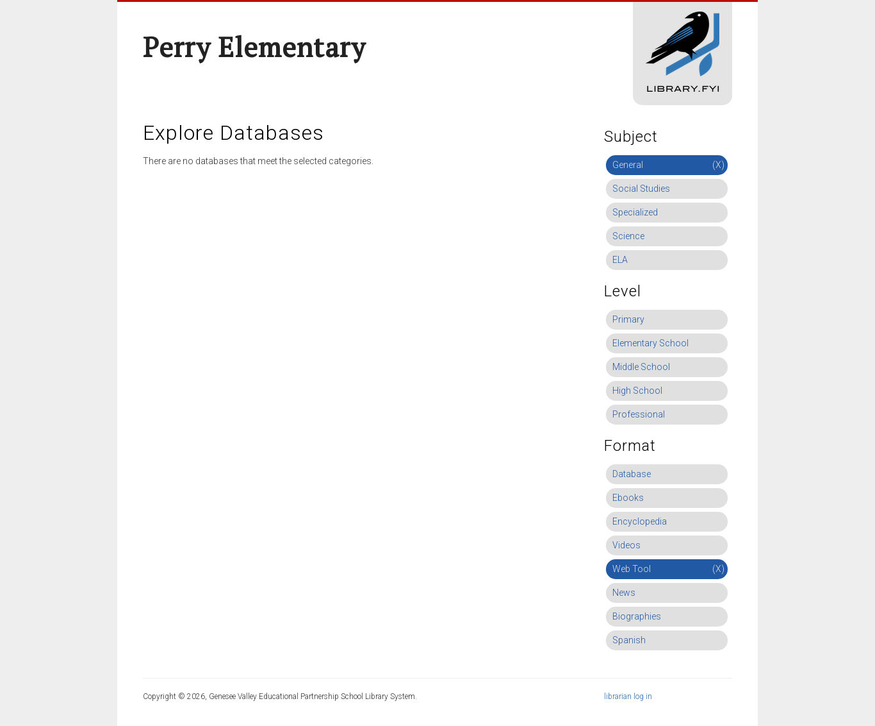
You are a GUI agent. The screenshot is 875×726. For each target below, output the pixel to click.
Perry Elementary (254, 47)
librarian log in (628, 696)
